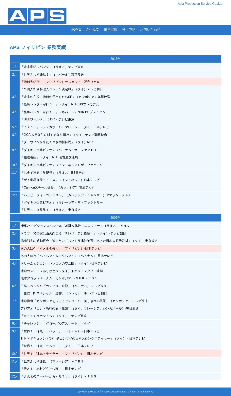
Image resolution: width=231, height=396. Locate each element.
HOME (76, 29)
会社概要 (92, 29)
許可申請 (128, 29)
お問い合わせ (150, 29)
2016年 (115, 58)
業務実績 (110, 29)
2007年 (115, 217)
